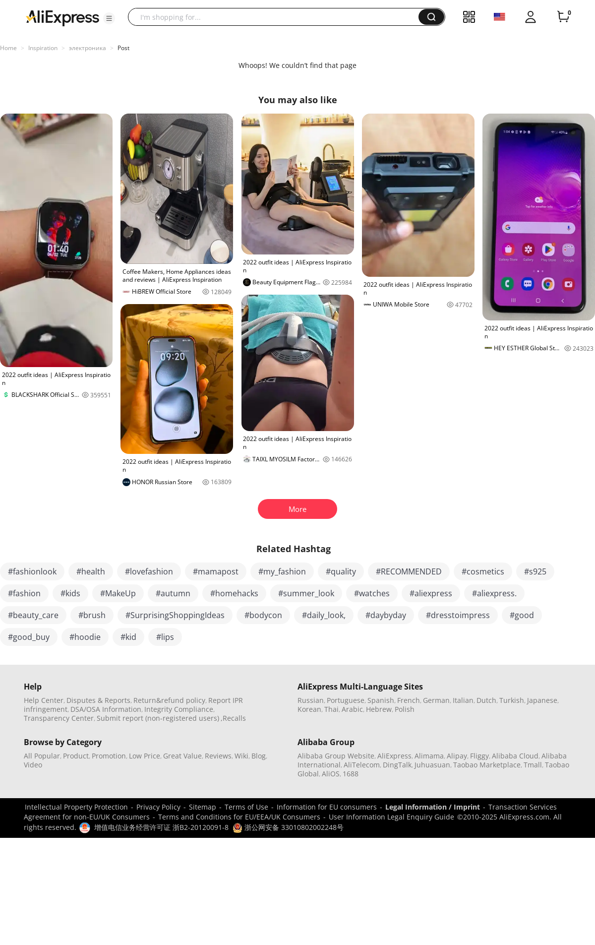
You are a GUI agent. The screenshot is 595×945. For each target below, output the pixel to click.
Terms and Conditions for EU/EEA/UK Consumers (239, 816)
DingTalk (397, 764)
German (436, 700)
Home (8, 48)
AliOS (331, 773)
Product (76, 755)
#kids (70, 593)
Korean (309, 709)
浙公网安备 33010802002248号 (288, 827)
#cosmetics (483, 571)
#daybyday (385, 615)
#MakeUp (118, 593)
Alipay (457, 755)
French (408, 700)
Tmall (533, 764)
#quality (341, 571)
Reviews (218, 755)
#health (90, 571)
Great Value (182, 755)
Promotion (109, 755)
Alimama (429, 755)
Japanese (542, 700)
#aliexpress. (494, 593)
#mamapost (215, 571)
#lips (165, 636)
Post (123, 48)
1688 (350, 773)
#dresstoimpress (458, 615)
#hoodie (85, 636)
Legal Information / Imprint (432, 807)
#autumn (173, 593)
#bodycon (263, 615)
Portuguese (345, 700)
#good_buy (29, 636)
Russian (311, 700)
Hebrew (379, 709)
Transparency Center (59, 718)
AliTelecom (362, 764)
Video (33, 764)
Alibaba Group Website (336, 755)
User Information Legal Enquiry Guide (391, 816)
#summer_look (306, 593)
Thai (331, 709)
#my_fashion (282, 571)
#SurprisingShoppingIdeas (175, 615)
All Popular (42, 755)
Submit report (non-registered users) (158, 718)
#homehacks (234, 593)
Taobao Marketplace (487, 764)
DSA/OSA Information (105, 709)
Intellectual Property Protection (76, 807)
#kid (128, 636)
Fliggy (479, 755)
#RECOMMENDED (409, 571)
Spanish (380, 700)
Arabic (352, 709)
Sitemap (202, 807)
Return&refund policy (169, 700)
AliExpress (394, 755)
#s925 (535, 571)
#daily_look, (324, 615)
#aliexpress (431, 593)
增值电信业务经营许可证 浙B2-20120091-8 (161, 827)
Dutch (486, 700)
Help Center (43, 700)
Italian (463, 700)
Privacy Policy (158, 807)
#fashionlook (32, 571)
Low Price (144, 755)
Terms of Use (246, 807)
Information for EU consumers (327, 807)
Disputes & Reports (98, 700)
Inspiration (43, 48)
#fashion (24, 593)
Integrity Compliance (178, 709)
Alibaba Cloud (515, 755)
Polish (405, 709)
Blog (258, 755)
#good (522, 615)
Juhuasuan (432, 764)
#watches (372, 593)
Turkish (511, 700)
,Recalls (233, 718)
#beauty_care (33, 615)
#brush (92, 615)
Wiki (241, 755)
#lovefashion (149, 571)
